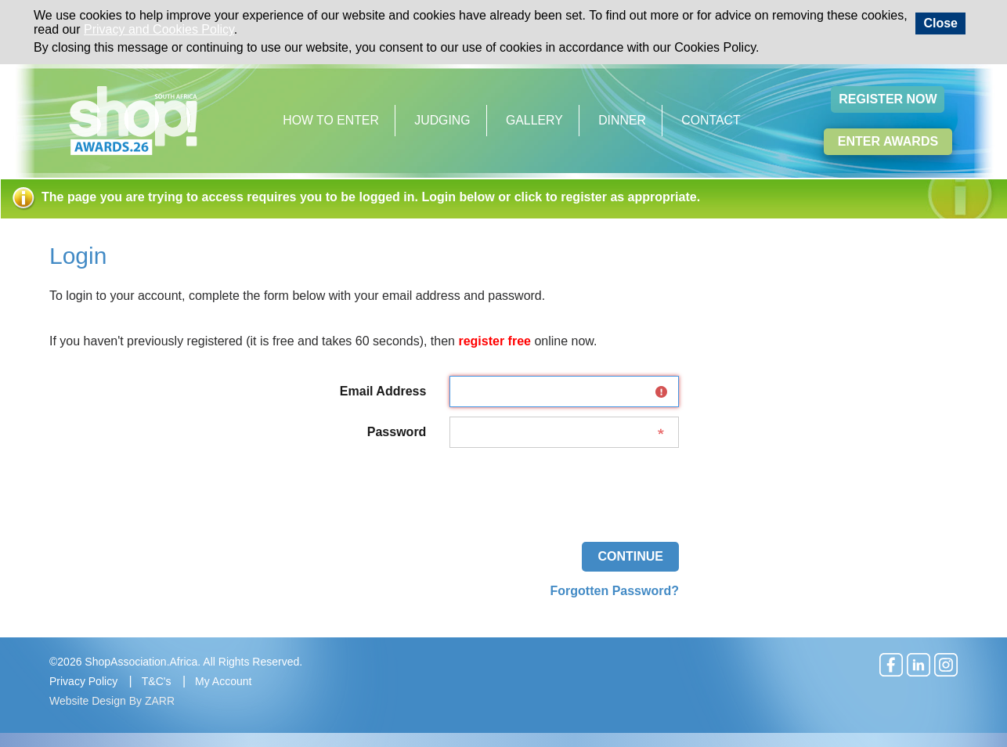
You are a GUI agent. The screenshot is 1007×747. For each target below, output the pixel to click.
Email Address (383, 391)
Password (397, 431)
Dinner (622, 120)
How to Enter (331, 120)
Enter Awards (888, 141)
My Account (223, 681)
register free (494, 341)
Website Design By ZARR (112, 701)
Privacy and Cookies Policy (159, 29)
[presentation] (560, 487)
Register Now (888, 99)
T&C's (156, 681)
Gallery (534, 120)
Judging (442, 120)
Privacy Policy (83, 681)
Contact (710, 120)
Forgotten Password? (614, 590)
